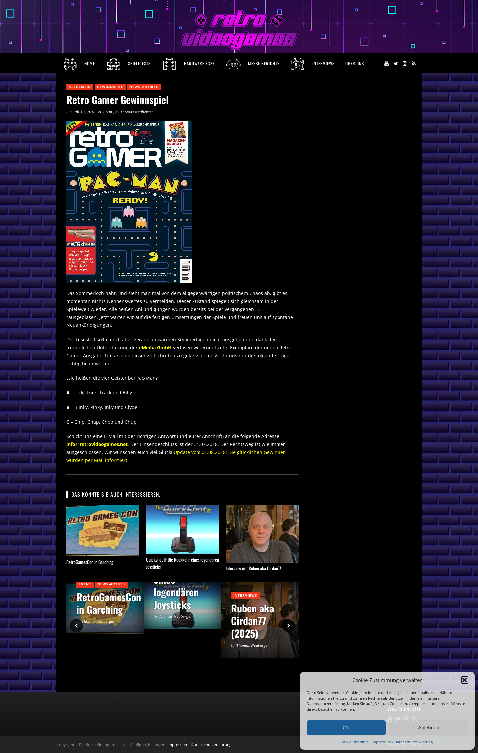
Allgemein (80, 87)
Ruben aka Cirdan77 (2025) (252, 621)
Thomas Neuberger (136, 111)
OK (346, 727)
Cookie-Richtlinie (353, 741)
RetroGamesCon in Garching (89, 561)
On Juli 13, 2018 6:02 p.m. (89, 111)
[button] (464, 680)
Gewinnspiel (110, 87)
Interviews (245, 595)
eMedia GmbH (156, 347)
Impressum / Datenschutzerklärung (402, 741)
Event (85, 584)
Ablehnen (428, 727)
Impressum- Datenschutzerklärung (200, 744)
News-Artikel (143, 87)
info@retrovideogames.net (97, 444)
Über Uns (354, 63)
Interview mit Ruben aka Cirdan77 (253, 568)
